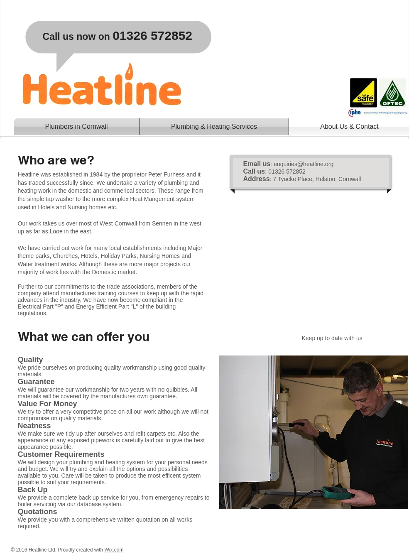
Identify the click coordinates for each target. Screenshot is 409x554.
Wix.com (113, 550)
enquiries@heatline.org (303, 164)
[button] (214, 126)
